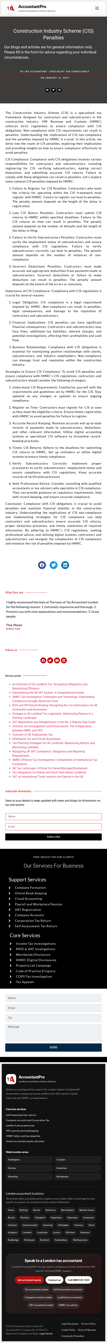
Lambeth (27, 1232)
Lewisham (42, 1232)
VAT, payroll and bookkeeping (22, 1130)
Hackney (12, 1225)
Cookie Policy (68, 1329)
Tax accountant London (36, 1289)
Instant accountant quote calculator (25, 1141)
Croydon (60, 1159)
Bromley (25, 1217)
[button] (47, 90)
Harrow (12, 1168)
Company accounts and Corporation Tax (27, 1120)
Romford (44, 1240)
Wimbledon (62, 1176)
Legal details (46, 1333)
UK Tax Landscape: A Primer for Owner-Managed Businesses (49, 768)
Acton (11, 1210)
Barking (24, 1210)
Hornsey (78, 1225)
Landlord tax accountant (70, 1297)
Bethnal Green (86, 1210)
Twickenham (61, 1240)
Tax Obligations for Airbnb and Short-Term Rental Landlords (49, 772)
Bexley (11, 1217)
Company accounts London (38, 1297)
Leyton (56, 1232)
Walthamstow (80, 1240)
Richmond (29, 1240)
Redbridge (13, 1240)
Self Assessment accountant (68, 1289)
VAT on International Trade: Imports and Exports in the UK (47, 776)
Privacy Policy (88, 1323)
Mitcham (70, 1232)
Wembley (13, 1176)
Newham (85, 1232)
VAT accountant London (41, 1305)
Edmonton (72, 1217)
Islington (12, 1232)
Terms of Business (87, 1329)
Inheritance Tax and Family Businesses (36, 739)
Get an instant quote (29, 1279)
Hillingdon (63, 1225)
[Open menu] (97, 8)
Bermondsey (67, 1210)
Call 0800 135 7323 (78, 1279)
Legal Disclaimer (70, 1323)
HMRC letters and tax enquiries (23, 1135)
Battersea (51, 1210)
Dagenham (56, 1217)
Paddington (14, 1159)
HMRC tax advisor (68, 1305)
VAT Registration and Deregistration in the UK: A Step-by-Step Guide (53, 722)
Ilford (91, 1225)
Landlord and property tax (20, 1125)
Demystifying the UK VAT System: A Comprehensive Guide (48, 692)
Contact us (54, 1279)
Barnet (36, 1210)
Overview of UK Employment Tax (32, 734)
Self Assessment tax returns (21, 1114)
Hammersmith (30, 1225)
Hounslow (61, 1168)
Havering (47, 1225)
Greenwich (88, 1217)
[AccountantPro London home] (31, 8)
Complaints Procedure (72, 1336)
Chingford (40, 1217)
